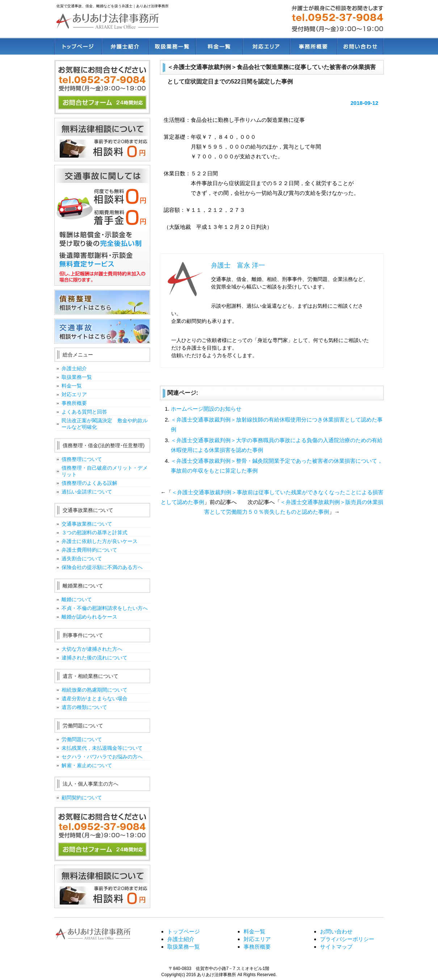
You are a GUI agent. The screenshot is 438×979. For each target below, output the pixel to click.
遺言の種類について (84, 707)
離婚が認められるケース (89, 617)
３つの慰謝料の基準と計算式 (94, 532)
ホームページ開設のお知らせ (206, 409)
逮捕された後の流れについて (94, 657)
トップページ (77, 46)
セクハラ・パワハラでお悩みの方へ (102, 757)
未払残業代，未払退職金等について (102, 748)
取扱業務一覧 (171, 46)
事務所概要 (313, 46)
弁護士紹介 (124, 46)
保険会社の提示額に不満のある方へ (102, 567)
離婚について (77, 599)
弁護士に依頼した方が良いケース (100, 541)
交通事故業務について (87, 524)
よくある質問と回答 (84, 412)
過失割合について (82, 558)
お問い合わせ (360, 46)
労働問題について (82, 739)
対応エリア (266, 46)
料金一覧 (219, 46)
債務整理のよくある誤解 (89, 483)
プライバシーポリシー (347, 939)
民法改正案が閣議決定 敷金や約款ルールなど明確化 (105, 424)
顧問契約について (82, 797)
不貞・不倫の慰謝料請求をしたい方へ (105, 608)
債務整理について (82, 459)
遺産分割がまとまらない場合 (94, 698)
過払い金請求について (87, 492)
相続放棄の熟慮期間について (94, 690)
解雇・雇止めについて (87, 765)
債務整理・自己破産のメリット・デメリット (105, 471)
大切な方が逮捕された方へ (92, 649)
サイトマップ (336, 947)
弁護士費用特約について (89, 550)
